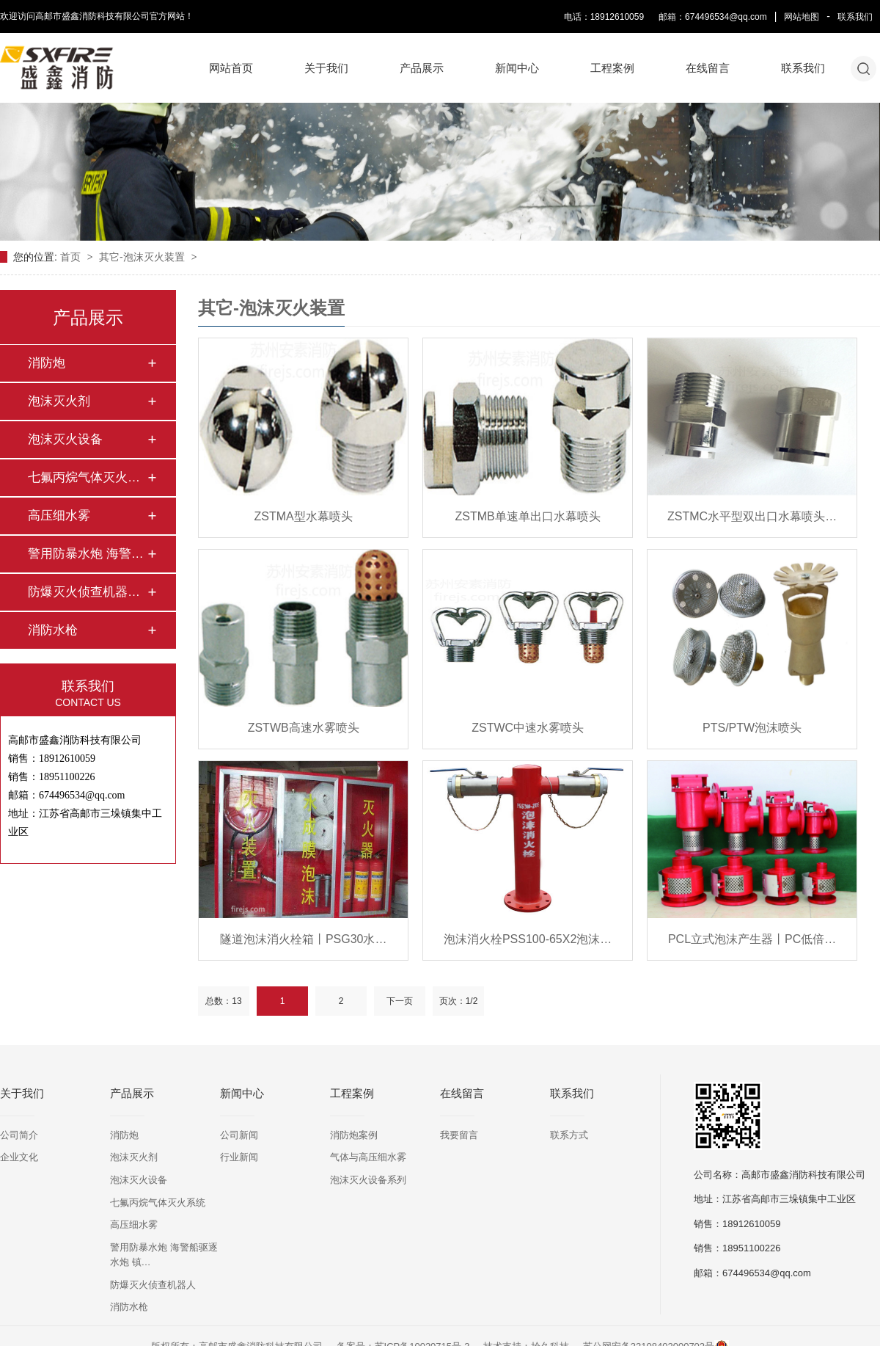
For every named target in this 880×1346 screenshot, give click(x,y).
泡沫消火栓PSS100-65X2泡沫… (528, 939)
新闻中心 (517, 68)
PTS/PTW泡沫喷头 (752, 727)
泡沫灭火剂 (59, 401)
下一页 (399, 1001)
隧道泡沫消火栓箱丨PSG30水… (303, 939)
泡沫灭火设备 (65, 439)
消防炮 (46, 363)
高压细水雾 (59, 516)
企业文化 (19, 1157)
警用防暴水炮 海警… (86, 554)
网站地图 (801, 17)
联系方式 (569, 1135)
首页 (72, 257)
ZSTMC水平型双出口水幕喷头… (752, 516)
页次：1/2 (458, 1001)
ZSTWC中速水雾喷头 (528, 727)
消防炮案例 (354, 1135)
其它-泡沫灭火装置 (143, 257)
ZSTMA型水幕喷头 (303, 516)
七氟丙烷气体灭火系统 (157, 1202)
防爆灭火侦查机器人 (153, 1284)
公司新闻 (239, 1135)
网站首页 (231, 68)
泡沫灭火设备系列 (368, 1179)
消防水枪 (53, 630)
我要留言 (459, 1135)
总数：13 (223, 1001)
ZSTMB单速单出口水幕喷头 (528, 516)
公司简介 (19, 1135)
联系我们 (855, 17)
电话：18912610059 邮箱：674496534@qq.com (665, 17)
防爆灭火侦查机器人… (87, 592)
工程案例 (612, 68)
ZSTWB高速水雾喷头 (303, 727)
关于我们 (326, 68)
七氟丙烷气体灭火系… (87, 477)
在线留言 (708, 68)
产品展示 (422, 68)
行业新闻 (239, 1157)
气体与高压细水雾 (368, 1157)
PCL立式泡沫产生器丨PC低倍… (752, 939)
